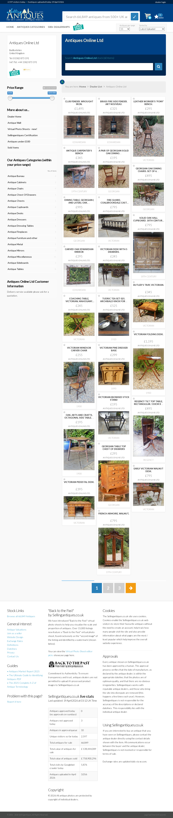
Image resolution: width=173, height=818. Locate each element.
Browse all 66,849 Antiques (21, 616)
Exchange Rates (15, 641)
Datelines (12, 648)
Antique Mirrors (16, 250)
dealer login (160, 2)
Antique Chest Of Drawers (22, 194)
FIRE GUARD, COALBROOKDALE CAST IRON (114, 203)
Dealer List (96, 86)
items (26, 69)
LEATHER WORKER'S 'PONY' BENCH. (148, 102)
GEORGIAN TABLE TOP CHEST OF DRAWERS (114, 447)
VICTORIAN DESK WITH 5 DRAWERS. (113, 250)
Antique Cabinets (17, 182)
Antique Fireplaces (17, 231)
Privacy (11, 652)
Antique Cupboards (18, 207)
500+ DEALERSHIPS (59, 26)
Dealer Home (14, 116)
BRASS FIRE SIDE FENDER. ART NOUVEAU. (113, 102)
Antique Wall (14, 122)
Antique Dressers (17, 219)
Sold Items (13, 147)
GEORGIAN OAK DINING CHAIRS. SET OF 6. (149, 170)
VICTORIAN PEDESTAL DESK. (79, 482)
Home (10, 26)
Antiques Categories (31, 26)
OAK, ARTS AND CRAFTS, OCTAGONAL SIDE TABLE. (79, 416)
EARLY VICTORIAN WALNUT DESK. (148, 470)
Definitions (12, 644)
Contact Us (13, 656)
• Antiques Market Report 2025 (23, 671)
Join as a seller (14, 633)
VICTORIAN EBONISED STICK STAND (113, 398)
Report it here (14, 701)
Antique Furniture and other (22, 238)
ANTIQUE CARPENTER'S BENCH (79, 152)
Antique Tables (16, 269)
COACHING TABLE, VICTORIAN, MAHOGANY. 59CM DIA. (79, 301)
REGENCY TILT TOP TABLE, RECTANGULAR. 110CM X (148, 402)
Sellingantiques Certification (23, 135)
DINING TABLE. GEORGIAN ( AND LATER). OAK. (79, 201)
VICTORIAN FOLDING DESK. (148, 334)
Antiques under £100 (19, 141)
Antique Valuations (16, 629)
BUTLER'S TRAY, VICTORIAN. (148, 285)
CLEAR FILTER (49, 88)
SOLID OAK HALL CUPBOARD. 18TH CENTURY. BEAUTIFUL (148, 221)
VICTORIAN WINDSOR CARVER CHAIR (79, 349)
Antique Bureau (16, 176)
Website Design (15, 637)
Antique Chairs (15, 188)
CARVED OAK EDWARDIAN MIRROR (79, 250)
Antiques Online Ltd (79, 112)
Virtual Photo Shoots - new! (22, 129)
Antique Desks (15, 213)
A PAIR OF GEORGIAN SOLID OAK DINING (114, 152)
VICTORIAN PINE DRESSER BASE (114, 349)
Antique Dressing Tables (21, 225)
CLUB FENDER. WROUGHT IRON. (79, 102)
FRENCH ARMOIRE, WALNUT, (113, 513)
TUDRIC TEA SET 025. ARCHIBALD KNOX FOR (113, 300)
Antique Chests (16, 200)
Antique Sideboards (18, 262)
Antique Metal (15, 244)
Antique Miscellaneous (20, 256)
